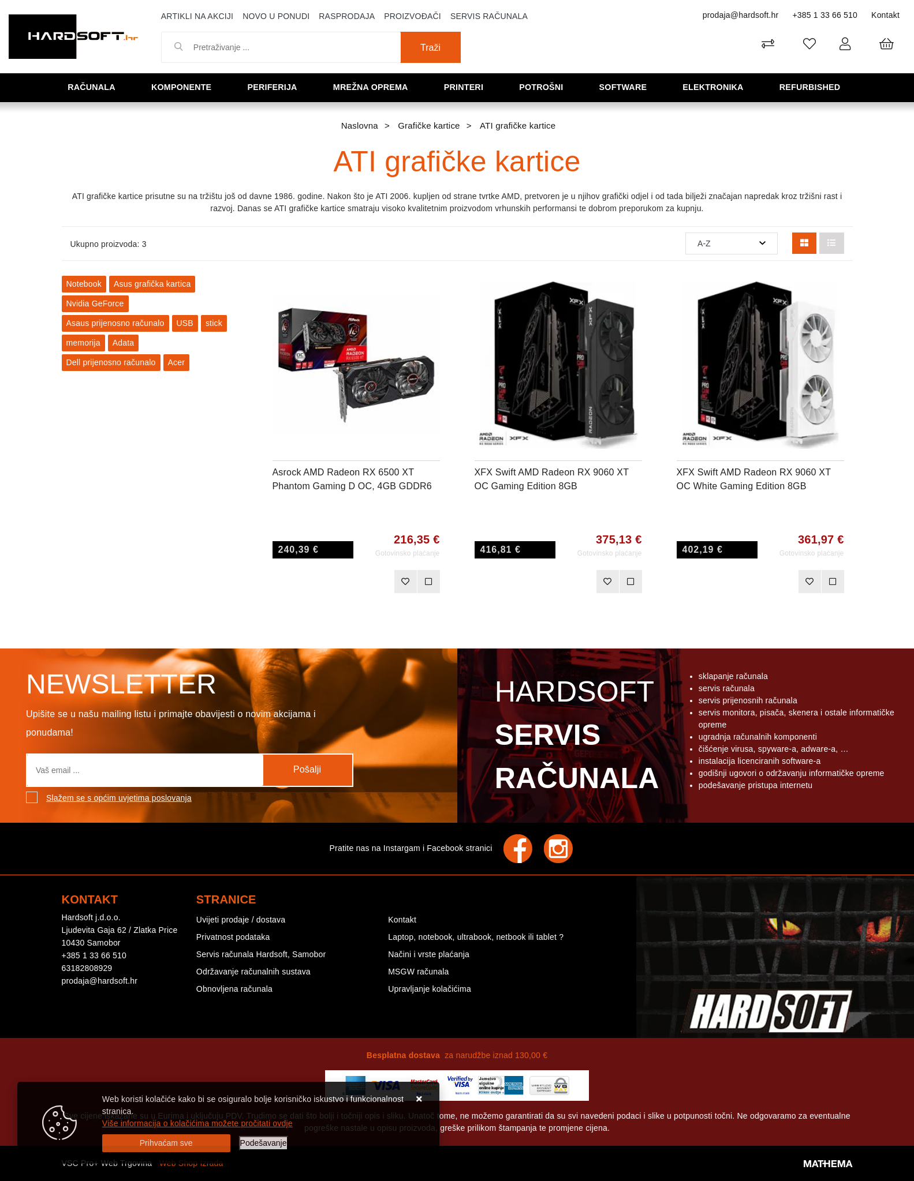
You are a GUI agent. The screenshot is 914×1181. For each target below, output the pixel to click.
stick (214, 323)
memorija (83, 342)
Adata (124, 342)
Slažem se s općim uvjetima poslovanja (119, 798)
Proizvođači (412, 16)
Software (625, 87)
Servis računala (489, 16)
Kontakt (885, 15)
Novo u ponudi (276, 16)
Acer (176, 362)
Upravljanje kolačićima (429, 988)
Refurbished (813, 87)
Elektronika (716, 87)
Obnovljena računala (234, 988)
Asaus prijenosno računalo (115, 323)
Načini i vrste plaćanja (428, 954)
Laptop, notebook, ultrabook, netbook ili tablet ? (476, 937)
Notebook (84, 283)
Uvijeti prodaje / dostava (240, 919)
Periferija (275, 87)
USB (185, 323)
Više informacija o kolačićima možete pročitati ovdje (197, 1123)
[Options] (263, 1143)
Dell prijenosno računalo (111, 362)
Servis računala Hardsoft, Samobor (261, 954)
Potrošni (544, 87)
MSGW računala (418, 971)
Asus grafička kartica (152, 283)
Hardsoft (575, 738)
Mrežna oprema (373, 87)
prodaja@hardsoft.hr (741, 15)
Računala (94, 87)
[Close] (166, 1143)
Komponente (184, 87)
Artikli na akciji (197, 16)
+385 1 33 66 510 (824, 15)
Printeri (467, 87)
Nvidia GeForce (95, 303)
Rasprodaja (347, 16)
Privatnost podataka (233, 937)
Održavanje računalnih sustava (253, 971)
